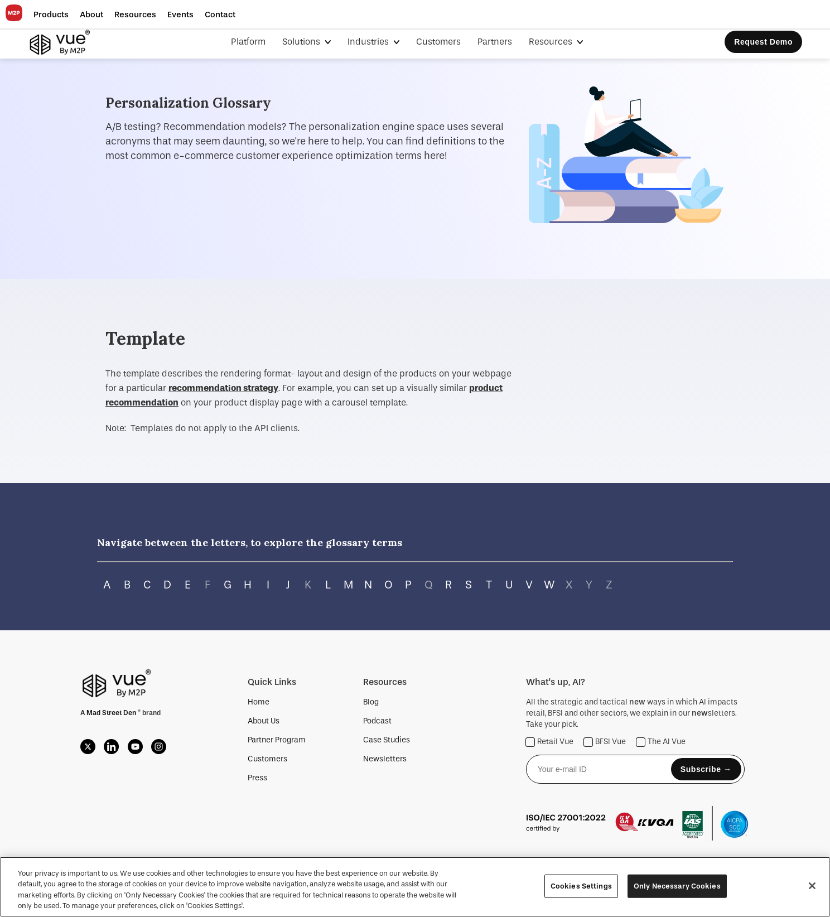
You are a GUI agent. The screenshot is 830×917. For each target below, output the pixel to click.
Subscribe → (706, 769)
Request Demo (763, 41)
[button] (51, 14)
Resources (552, 41)
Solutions (302, 41)
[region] (415, 887)
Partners (494, 41)
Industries (369, 41)
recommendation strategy (223, 388)
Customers (438, 41)
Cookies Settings (581, 886)
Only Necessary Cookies (677, 886)
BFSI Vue (605, 742)
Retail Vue (549, 742)
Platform (248, 41)
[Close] (812, 885)
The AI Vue (661, 742)
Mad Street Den (112, 713)
